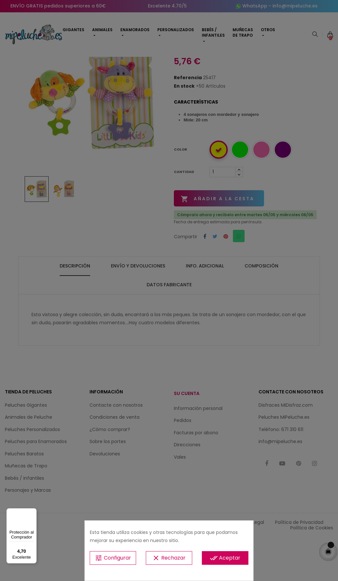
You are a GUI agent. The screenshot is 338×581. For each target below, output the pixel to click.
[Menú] (33, 512)
